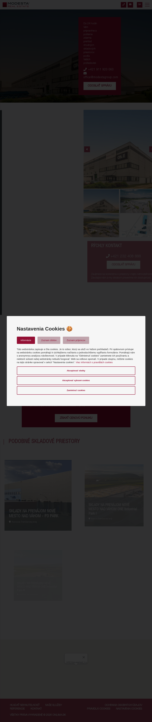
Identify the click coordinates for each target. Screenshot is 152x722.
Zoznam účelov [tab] (49, 340)
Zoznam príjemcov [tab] (76, 340)
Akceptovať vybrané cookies (76, 380)
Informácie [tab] (26, 340)
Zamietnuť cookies (76, 390)
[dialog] (76, 361)
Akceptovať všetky (76, 370)
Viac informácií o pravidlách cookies (94, 362)
